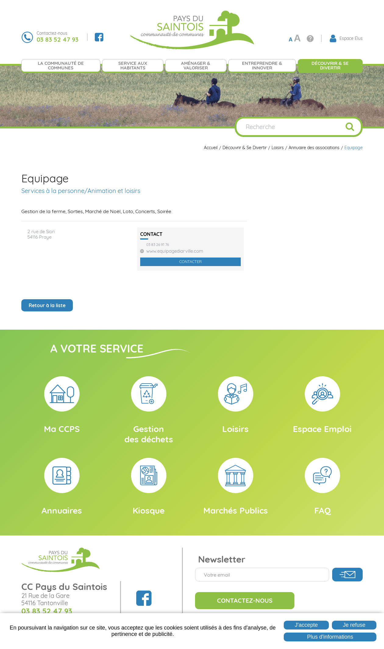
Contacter (190, 261)
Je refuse (354, 625)
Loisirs (278, 147)
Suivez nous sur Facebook (99, 37)
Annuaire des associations (314, 147)
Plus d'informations (330, 637)
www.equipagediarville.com (174, 251)
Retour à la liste (47, 305)
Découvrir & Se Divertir (244, 147)
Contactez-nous (244, 600)
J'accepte (306, 625)
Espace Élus (351, 38)
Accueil (211, 147)
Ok (350, 126)
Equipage (353, 147)
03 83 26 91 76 (157, 245)
